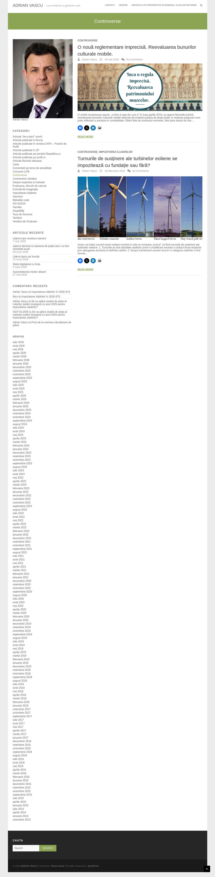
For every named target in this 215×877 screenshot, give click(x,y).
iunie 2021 (19, 559)
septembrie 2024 (22, 420)
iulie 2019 (18, 641)
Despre (123, 5)
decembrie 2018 (22, 666)
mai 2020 (18, 605)
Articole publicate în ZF (26, 150)
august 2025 (20, 381)
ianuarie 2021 (21, 577)
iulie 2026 (18, 342)
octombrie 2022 (22, 502)
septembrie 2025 (22, 377)
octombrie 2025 (22, 374)
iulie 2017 (18, 719)
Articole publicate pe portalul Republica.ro (37, 153)
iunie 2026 (19, 345)
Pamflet (17, 207)
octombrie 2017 (22, 712)
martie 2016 (20, 773)
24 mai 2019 (111, 59)
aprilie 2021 (19, 566)
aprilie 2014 (19, 812)
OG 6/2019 (19, 203)
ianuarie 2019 (21, 662)
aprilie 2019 (19, 652)
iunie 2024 (19, 431)
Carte (16, 164)
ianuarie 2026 (21, 363)
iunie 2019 (19, 645)
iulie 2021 (18, 556)
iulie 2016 (18, 759)
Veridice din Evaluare (25, 221)
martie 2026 (20, 356)
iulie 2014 (18, 809)
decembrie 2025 (22, 367)
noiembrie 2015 (22, 787)
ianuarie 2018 (21, 705)
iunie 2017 (19, 723)
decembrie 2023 (22, 452)
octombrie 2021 (22, 545)
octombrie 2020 (22, 588)
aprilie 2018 (19, 695)
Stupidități (18, 210)
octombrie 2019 (22, 630)
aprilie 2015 (19, 801)
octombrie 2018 (22, 673)
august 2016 (20, 755)
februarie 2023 (21, 488)
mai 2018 (18, 691)
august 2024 (20, 424)
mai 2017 (18, 727)
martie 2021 (20, 570)
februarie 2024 (21, 445)
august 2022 (20, 509)
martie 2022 (20, 527)
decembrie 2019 (22, 623)
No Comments (134, 59)
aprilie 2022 (19, 524)
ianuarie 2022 (21, 534)
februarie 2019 (21, 659)
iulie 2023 (18, 470)
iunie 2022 (19, 516)
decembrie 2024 (22, 410)
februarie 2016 (21, 776)
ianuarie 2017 (21, 737)
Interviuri (18, 196)
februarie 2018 (21, 702)
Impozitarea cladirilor (116, 152)
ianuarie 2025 (21, 406)
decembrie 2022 (22, 495)
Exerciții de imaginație (25, 189)
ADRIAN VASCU (28, 5)
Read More (85, 136)
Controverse (88, 40)
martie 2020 (20, 613)
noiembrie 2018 (22, 670)
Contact (110, 5)
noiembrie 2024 (22, 413)
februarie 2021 (21, 573)
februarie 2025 (21, 402)
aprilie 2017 (19, 730)
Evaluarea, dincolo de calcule (29, 185)
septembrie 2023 (22, 463)
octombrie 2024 (22, 417)
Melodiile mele (21, 200)
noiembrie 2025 (22, 370)
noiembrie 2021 (22, 541)
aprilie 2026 (19, 353)
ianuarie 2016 (21, 780)
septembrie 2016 (22, 752)
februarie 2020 (21, 616)
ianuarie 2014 (21, 816)
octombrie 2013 (22, 819)
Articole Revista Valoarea (27, 160)
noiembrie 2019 (22, 627)
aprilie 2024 (19, 438)
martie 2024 (20, 442)
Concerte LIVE (21, 171)
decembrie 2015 (22, 784)
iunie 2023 (19, 474)
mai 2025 (18, 392)
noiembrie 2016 (22, 744)
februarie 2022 (21, 531)
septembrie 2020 (22, 591)
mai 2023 (18, 477)
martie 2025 (20, 399)
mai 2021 (18, 563)
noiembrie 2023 (22, 456)
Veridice (17, 217)
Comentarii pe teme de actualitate (32, 168)
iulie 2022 (18, 513)
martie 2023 (20, 484)
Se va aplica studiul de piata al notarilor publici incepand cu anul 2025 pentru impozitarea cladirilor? (39, 304)
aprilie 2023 (19, 481)
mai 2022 (18, 520)
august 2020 (20, 595)
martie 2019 (20, 655)
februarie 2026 (21, 360)
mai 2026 (18, 349)
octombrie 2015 (22, 791)
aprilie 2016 (19, 769)
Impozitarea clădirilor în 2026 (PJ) (50, 291)
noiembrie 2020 (22, 584)
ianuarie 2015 (21, 805)
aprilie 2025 (19, 395)
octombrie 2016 (22, 748)
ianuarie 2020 (21, 620)
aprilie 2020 (19, 609)
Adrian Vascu (89, 59)
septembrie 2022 (22, 506)
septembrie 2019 (22, 634)
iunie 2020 (19, 602)
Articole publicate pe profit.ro (29, 157)
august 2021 (20, 552)
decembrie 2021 (22, 538)
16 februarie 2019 (114, 171)
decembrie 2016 (22, 741)
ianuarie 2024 (21, 449)
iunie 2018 (19, 687)
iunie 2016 (19, 762)
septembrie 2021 (22, 548)
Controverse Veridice (25, 178)
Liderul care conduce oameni (29, 238)
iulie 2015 (18, 798)
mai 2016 (18, 766)
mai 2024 (18, 434)
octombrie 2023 (22, 459)
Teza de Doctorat (22, 214)
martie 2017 (20, 734)
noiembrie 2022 (22, 499)
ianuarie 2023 (21, 491)
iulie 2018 (18, 684)
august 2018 (20, 680)
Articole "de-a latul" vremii (27, 136)
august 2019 (20, 638)
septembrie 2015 (22, 794)
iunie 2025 (19, 388)
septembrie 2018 (22, 677)
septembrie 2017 (22, 716)
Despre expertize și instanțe (29, 182)
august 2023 (20, 467)
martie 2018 (20, 698)
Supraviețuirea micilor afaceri (29, 271)
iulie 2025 (18, 385)
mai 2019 (18, 648)
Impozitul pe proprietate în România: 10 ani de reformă (164, 5)
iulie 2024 (18, 427)
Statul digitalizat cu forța (26, 264)
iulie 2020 (18, 598)
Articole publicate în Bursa (28, 140)
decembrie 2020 (22, 581)
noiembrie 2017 (22, 709)
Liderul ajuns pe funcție (26, 256)
